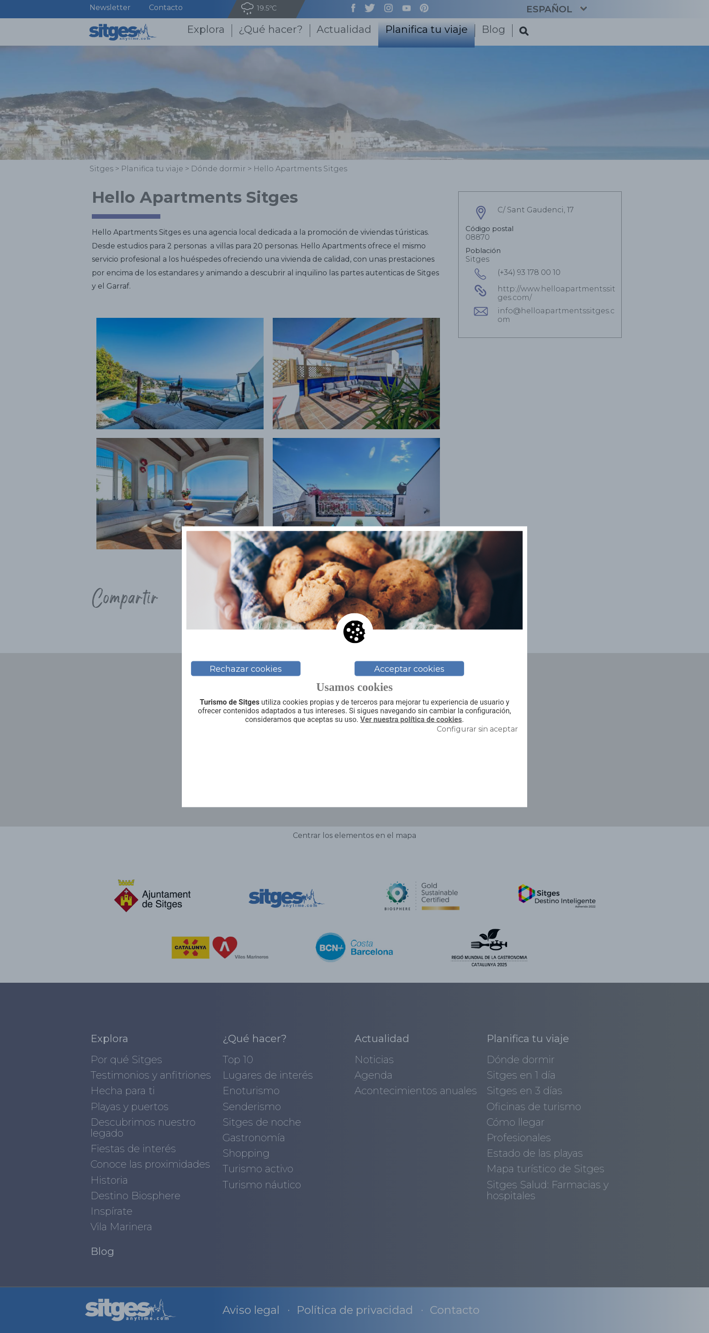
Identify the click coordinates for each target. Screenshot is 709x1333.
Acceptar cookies (409, 669)
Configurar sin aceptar (477, 728)
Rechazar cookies (246, 669)
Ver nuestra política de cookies (411, 719)
